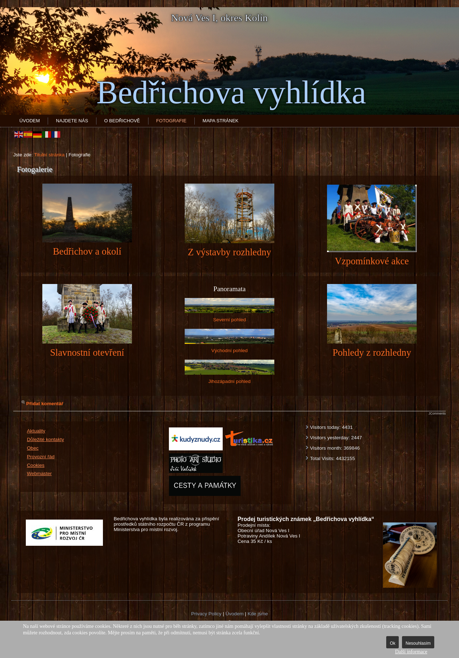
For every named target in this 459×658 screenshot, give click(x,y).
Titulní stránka (49, 154)
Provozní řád (41, 456)
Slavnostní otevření (87, 352)
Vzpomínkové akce (372, 261)
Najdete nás (72, 120)
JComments (437, 413)
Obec (33, 448)
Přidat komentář (44, 403)
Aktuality (36, 431)
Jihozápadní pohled (229, 372)
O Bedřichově (122, 120)
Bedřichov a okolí (87, 251)
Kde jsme (257, 613)
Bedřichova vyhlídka (231, 92)
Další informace (411, 651)
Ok (392, 643)
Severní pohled (229, 310)
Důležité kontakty (45, 439)
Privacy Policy (206, 613)
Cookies (35, 465)
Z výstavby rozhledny (229, 252)
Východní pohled (229, 341)
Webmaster (39, 473)
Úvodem (29, 120)
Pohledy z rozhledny (371, 352)
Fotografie (171, 120)
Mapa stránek (220, 120)
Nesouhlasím (418, 643)
